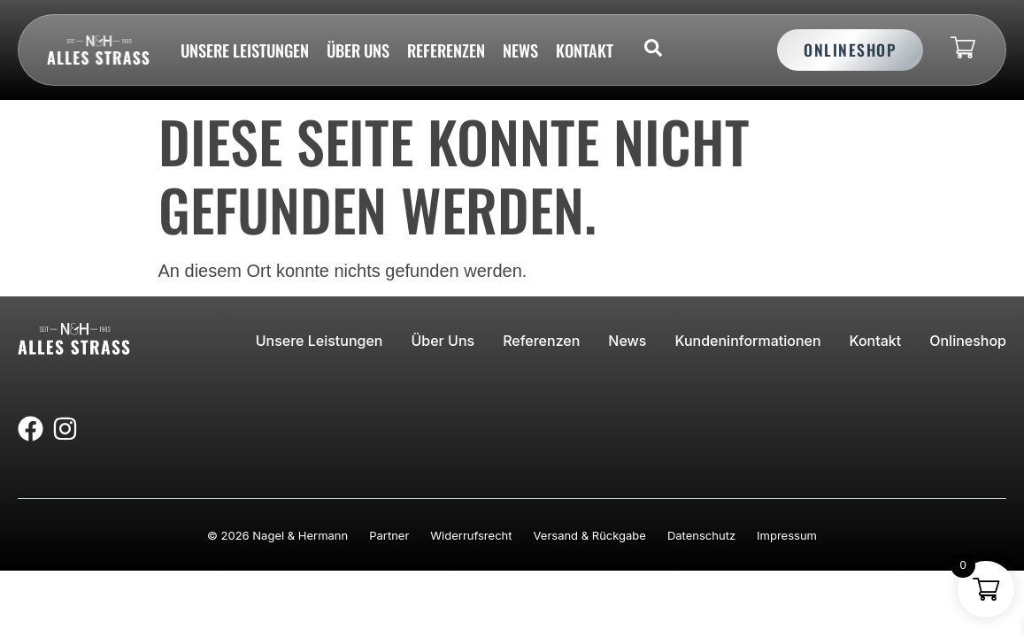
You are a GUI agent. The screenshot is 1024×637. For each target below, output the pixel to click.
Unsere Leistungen (245, 50)
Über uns (358, 50)
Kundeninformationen (747, 340)
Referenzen (446, 50)
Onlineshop (967, 340)
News (520, 50)
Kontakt (584, 50)
